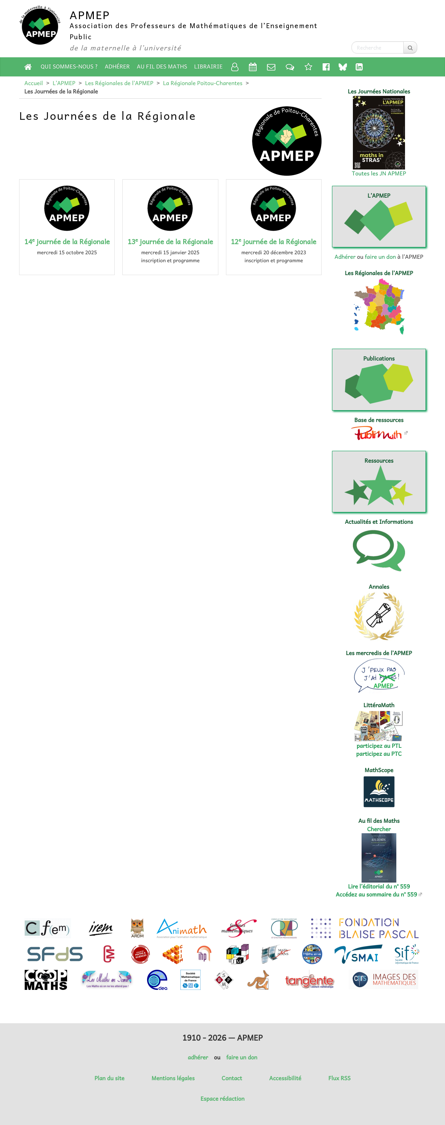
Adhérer (117, 66)
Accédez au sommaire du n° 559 (376, 894)
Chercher (379, 829)
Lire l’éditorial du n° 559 (379, 886)
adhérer (198, 1057)
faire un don (380, 256)
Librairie (208, 66)
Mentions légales (173, 1078)
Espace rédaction (222, 1098)
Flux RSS (339, 1078)
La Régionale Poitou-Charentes (202, 83)
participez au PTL (379, 745)
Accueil (33, 83)
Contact (232, 1078)
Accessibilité (285, 1078)
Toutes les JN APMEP (379, 173)
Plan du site (109, 1078)
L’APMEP (63, 83)
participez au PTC (379, 753)
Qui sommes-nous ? (69, 66)
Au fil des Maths (162, 66)
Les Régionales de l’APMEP (119, 83)
